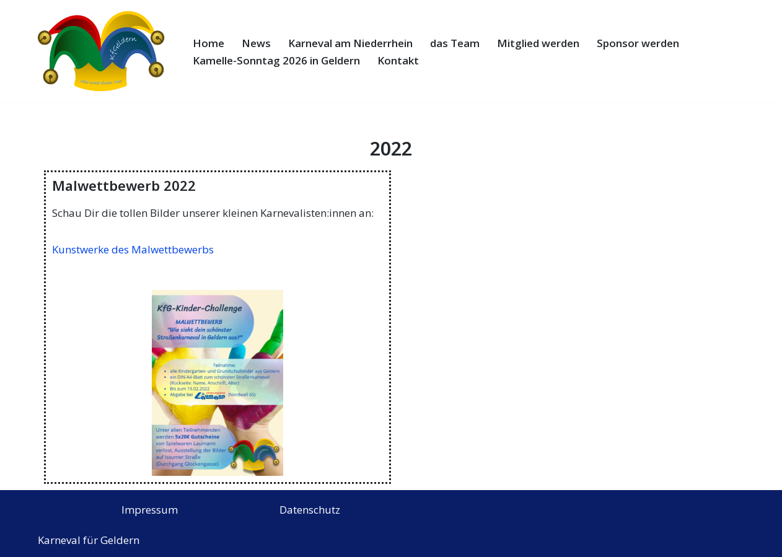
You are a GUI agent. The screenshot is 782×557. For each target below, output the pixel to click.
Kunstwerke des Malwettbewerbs (133, 249)
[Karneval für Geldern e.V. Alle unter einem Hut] (105, 51)
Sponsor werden (638, 43)
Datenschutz (309, 509)
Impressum (149, 509)
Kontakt (398, 60)
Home (208, 43)
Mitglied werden (538, 43)
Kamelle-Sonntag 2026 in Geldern (276, 60)
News (256, 43)
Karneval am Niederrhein (350, 43)
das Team (455, 43)
